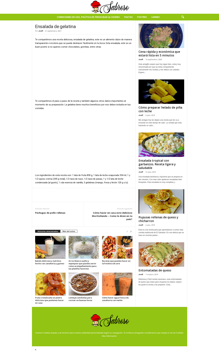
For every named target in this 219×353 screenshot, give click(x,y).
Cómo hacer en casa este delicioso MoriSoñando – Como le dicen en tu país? (112, 216)
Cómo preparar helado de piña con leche (160, 109)
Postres (142, 17)
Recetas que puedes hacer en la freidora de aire (116, 262)
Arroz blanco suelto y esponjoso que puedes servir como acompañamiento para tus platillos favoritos (82, 265)
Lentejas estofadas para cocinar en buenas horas (80, 299)
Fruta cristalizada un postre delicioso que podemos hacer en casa (49, 300)
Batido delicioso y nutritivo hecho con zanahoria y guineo (49, 262)
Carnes (155, 17)
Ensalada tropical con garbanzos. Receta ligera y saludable (157, 164)
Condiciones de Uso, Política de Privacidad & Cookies (88, 17)
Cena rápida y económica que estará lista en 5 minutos (159, 53)
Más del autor (69, 231)
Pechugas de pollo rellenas (50, 212)
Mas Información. (109, 336)
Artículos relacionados (48, 231)
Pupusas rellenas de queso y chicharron (158, 219)
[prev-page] (127, 231)
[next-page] (130, 231)
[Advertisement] (83, 73)
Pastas (128, 17)
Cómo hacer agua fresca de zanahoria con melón (115, 299)
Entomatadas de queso (155, 270)
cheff (40, 31)
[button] (182, 17)
